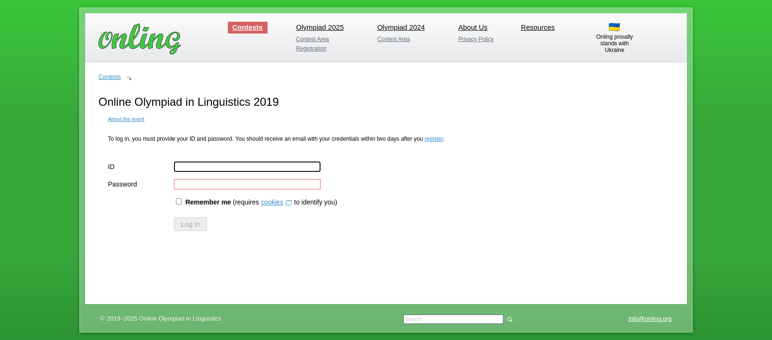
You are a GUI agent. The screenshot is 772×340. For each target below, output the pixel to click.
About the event (126, 119)
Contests (248, 27)
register (434, 139)
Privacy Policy (476, 39)
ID (111, 166)
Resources (538, 27)
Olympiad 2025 (320, 27)
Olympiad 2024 (401, 27)
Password (122, 184)
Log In (190, 224)
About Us (472, 27)
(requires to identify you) (256, 202)
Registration (311, 48)
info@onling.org (649, 318)
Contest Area (312, 39)
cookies (272, 202)
